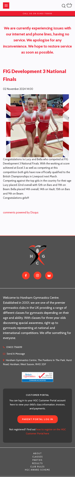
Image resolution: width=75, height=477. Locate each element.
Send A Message (16, 353)
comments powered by (20, 212)
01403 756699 (14, 347)
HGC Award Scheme (37, 470)
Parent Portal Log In (37, 419)
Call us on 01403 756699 (37, 13)
